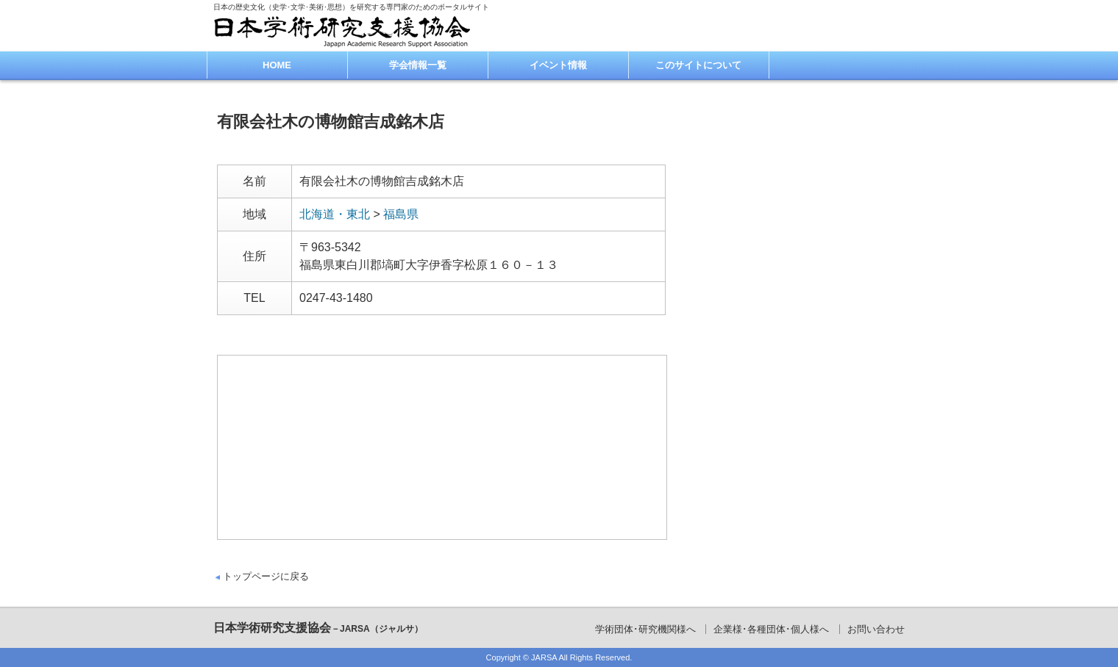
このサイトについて (698, 65)
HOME (277, 65)
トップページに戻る (266, 576)
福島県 (401, 214)
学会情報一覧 (417, 65)
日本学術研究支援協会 (318, 627)
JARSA (544, 657)
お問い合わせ (876, 629)
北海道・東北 (334, 214)
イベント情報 (558, 65)
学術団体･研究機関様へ (645, 629)
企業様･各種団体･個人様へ (771, 629)
